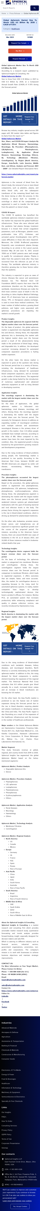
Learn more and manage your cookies (17, 1201)
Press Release (14, 13)
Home (4, 13)
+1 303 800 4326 (15, 1169)
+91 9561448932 (16, 1184)
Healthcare (15, 29)
